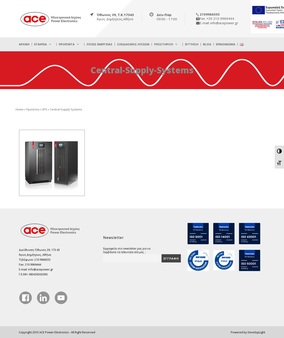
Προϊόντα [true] (67, 44)
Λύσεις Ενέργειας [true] (99, 44)
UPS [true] (44, 109)
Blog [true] (207, 44)
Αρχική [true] (24, 44)
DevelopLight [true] (256, 332)
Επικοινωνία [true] (225, 44)
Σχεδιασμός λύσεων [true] (133, 44)
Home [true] (20, 109)
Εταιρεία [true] (40, 44)
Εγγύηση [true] (191, 44)
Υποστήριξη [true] (163, 44)
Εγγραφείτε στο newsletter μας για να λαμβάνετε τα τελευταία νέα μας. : (126, 250)
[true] (51, 19)
